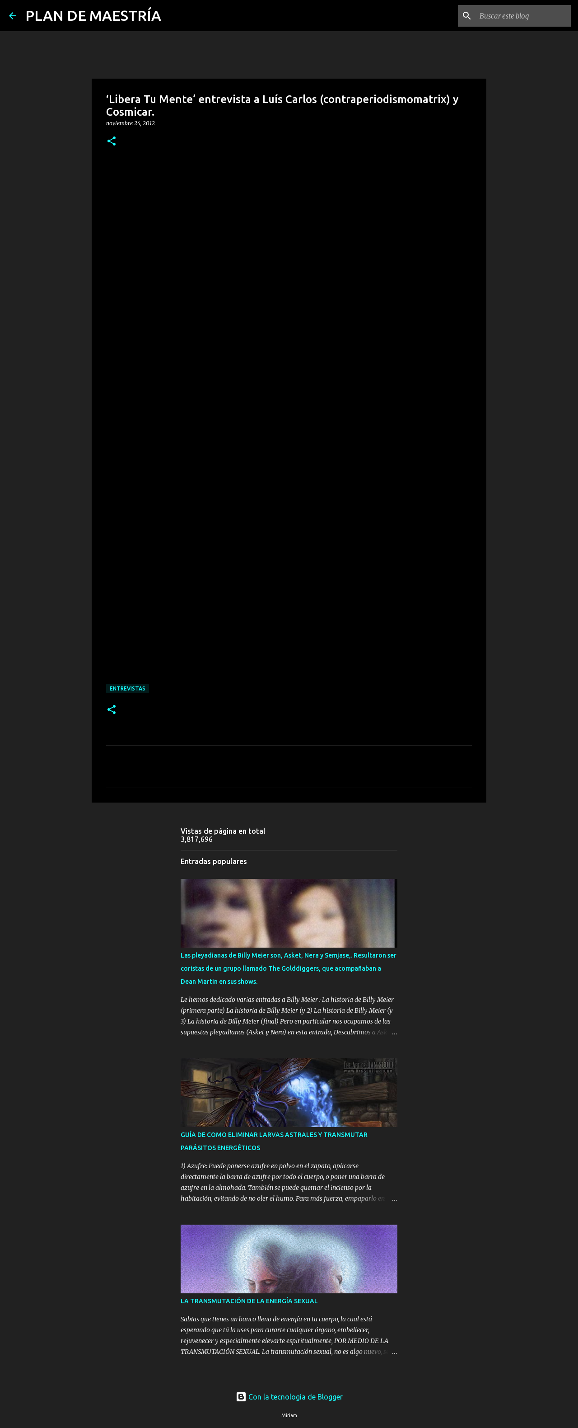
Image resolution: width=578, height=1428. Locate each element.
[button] (111, 142)
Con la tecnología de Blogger (289, 1397)
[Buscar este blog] (523, 16)
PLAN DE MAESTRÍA (93, 15)
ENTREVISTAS (127, 688)
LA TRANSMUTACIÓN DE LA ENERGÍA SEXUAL (249, 1301)
